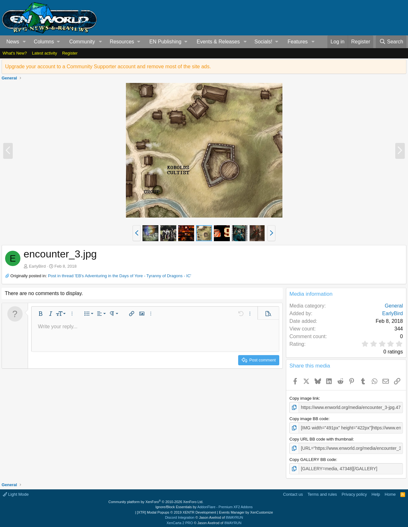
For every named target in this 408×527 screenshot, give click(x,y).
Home (390, 492)
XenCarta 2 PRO (180, 521)
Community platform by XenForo (155, 500)
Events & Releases (218, 41)
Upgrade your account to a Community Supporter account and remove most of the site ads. (108, 66)
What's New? (15, 53)
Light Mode (16, 492)
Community (82, 41)
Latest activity (44, 53)
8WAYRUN (234, 516)
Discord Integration (179, 516)
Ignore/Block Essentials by (203, 505)
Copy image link (304, 398)
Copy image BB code (308, 418)
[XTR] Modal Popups (176, 511)
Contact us (293, 492)
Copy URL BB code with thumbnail (321, 438)
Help (376, 492)
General (394, 305)
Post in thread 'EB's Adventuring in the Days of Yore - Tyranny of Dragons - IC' (119, 275)
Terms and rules (322, 492)
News (12, 41)
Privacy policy (354, 492)
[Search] (391, 41)
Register (69, 53)
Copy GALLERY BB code (312, 458)
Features (298, 41)
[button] (24, 41)
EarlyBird (37, 266)
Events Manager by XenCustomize (246, 511)
